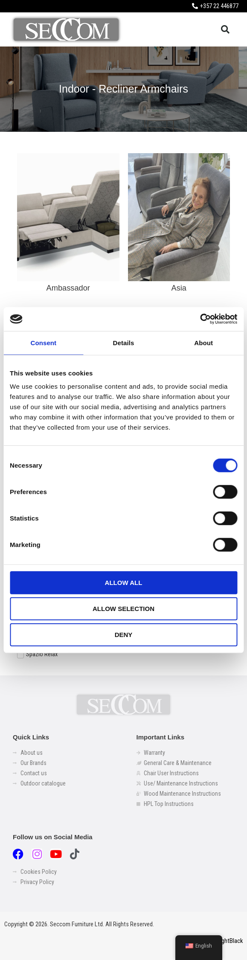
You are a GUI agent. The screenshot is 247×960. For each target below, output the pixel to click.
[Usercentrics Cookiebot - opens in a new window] (200, 319)
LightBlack (230, 941)
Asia (178, 287)
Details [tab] (123, 342)
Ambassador (68, 287)
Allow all (123, 582)
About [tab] (203, 342)
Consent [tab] (43, 342)
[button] (225, 29)
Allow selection (123, 608)
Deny (124, 634)
